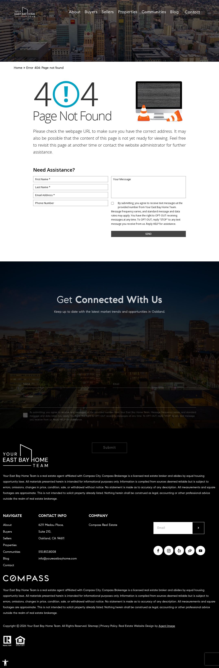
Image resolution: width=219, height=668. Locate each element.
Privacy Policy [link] (108, 626)
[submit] (198, 528)
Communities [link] (154, 12)
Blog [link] (174, 12)
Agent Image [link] (167, 626)
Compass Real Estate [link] (103, 525)
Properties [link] (128, 12)
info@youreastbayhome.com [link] (57, 558)
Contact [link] (192, 12)
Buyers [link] (91, 12)
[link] (5, 662)
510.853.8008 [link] (47, 552)
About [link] (75, 12)
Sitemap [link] (93, 626)
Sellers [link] (108, 12)
